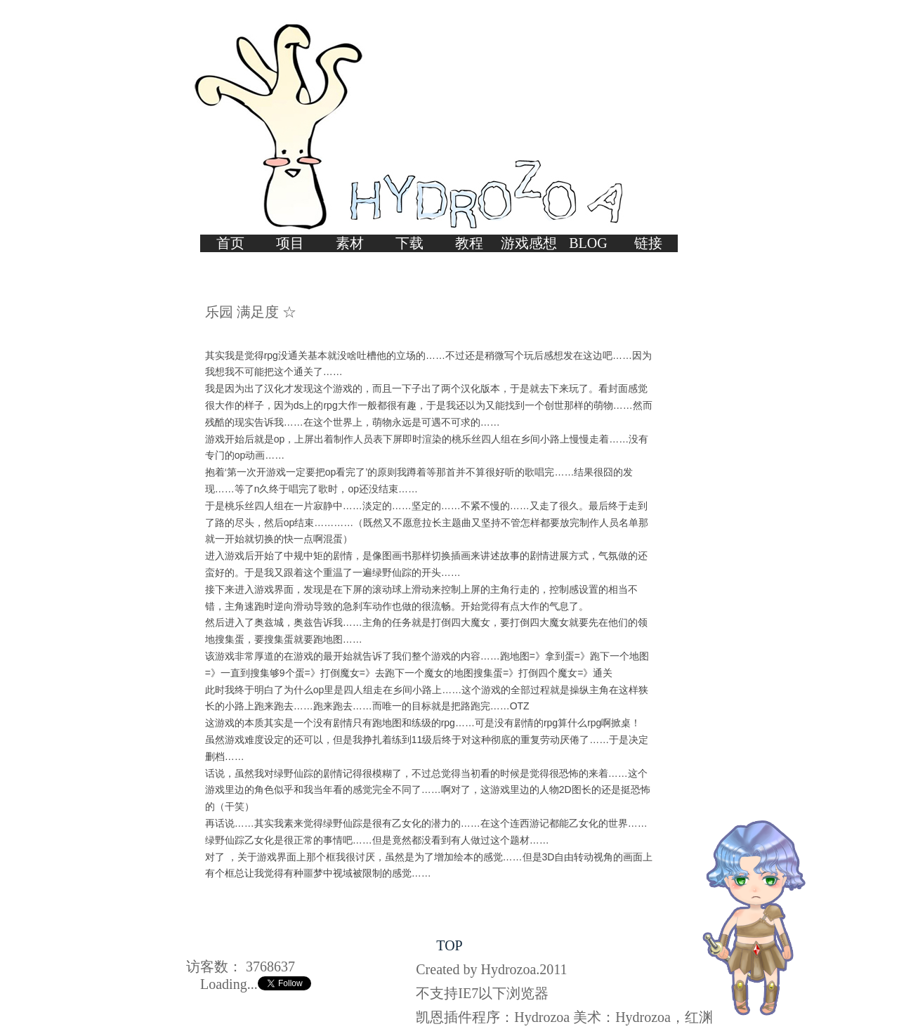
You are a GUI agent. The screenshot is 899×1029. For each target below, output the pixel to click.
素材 (350, 243)
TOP (449, 945)
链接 (648, 243)
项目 (290, 243)
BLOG (588, 243)
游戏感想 (529, 243)
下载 (409, 243)
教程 (469, 243)
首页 (230, 243)
